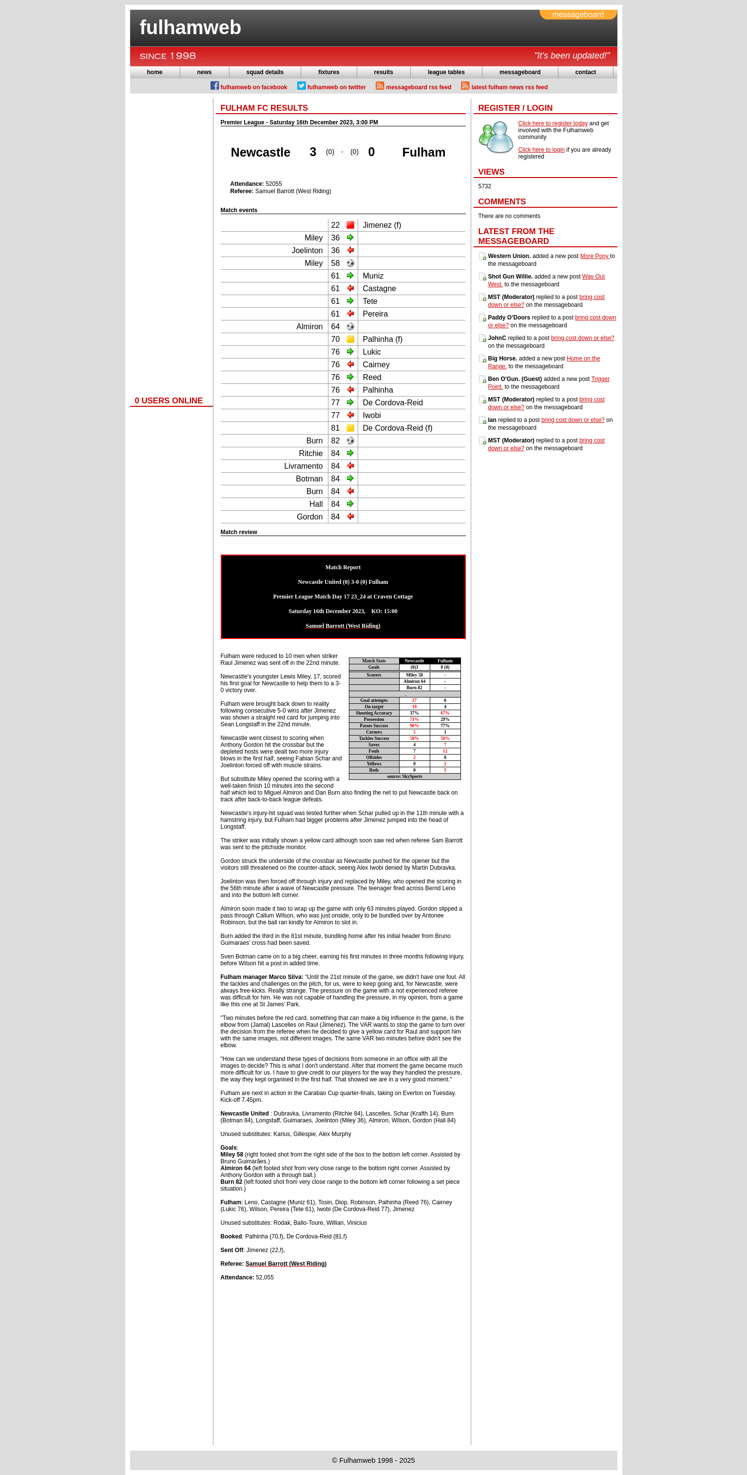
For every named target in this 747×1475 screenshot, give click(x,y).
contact (585, 72)
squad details (265, 72)
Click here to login (541, 149)
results (383, 72)
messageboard (520, 72)
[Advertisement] (169, 245)
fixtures (328, 72)
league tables (446, 72)
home (155, 72)
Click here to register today (553, 123)
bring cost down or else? (582, 338)
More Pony (595, 256)
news (204, 72)
